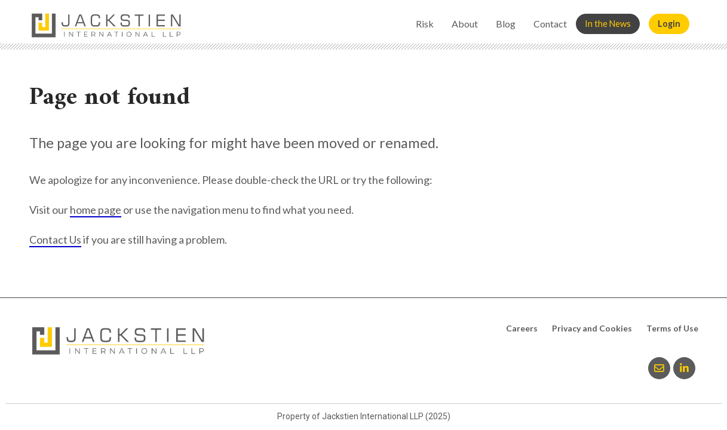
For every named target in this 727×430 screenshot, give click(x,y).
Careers (522, 328)
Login (669, 24)
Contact (550, 23)
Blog (506, 23)
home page (95, 209)
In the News (608, 24)
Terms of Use (672, 328)
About (465, 23)
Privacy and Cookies (592, 328)
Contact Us (55, 239)
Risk (425, 23)
